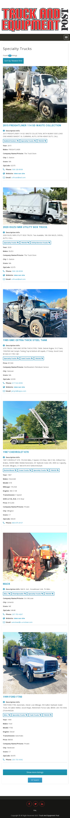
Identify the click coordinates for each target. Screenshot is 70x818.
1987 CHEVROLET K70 (16, 452)
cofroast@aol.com (18, 177)
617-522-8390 (17, 383)
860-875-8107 (17, 523)
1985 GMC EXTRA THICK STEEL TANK (25, 340)
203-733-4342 (17, 759)
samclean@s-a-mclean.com (21, 622)
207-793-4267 (17, 614)
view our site (19, 173)
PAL (35, 810)
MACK (6, 583)
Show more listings (35, 772)
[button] (66, 37)
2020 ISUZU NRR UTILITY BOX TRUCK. (25, 227)
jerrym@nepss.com (18, 391)
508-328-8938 (17, 169)
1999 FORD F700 (12, 696)
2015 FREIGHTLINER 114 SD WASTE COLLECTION (32, 125)
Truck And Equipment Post (49, 815)
